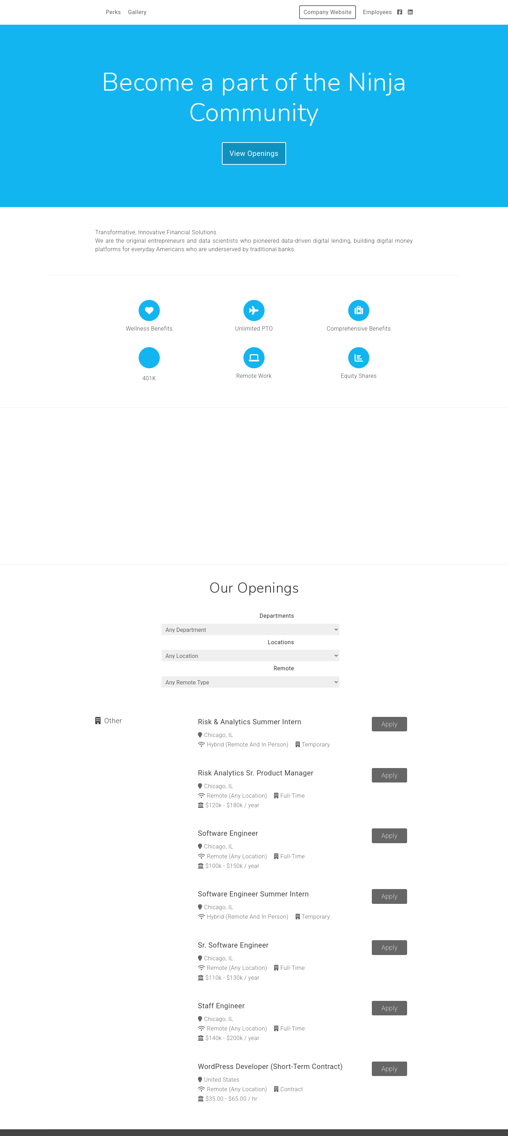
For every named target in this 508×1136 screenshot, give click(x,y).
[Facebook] (400, 12)
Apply (389, 698)
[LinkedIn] (410, 12)
